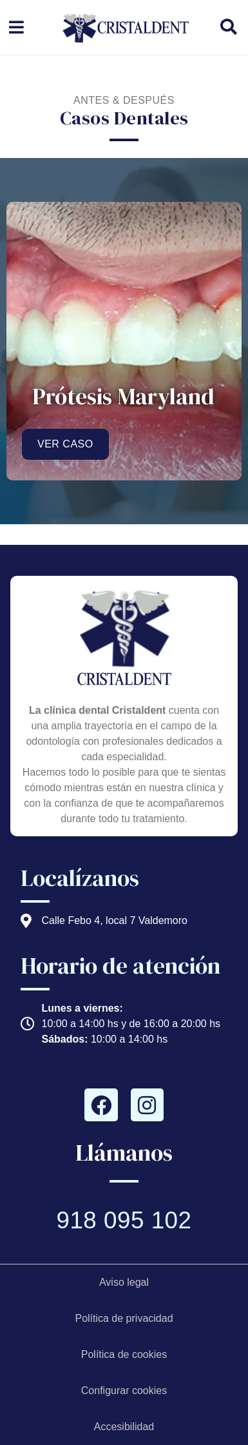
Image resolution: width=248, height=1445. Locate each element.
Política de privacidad (124, 1318)
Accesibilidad (124, 1426)
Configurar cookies (124, 1390)
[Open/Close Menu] (16, 27)
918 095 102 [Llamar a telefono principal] (123, 1220)
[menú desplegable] (16, 27)
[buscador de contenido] (233, 27)
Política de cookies (124, 1354)
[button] (228, 27)
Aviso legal (124, 1282)
